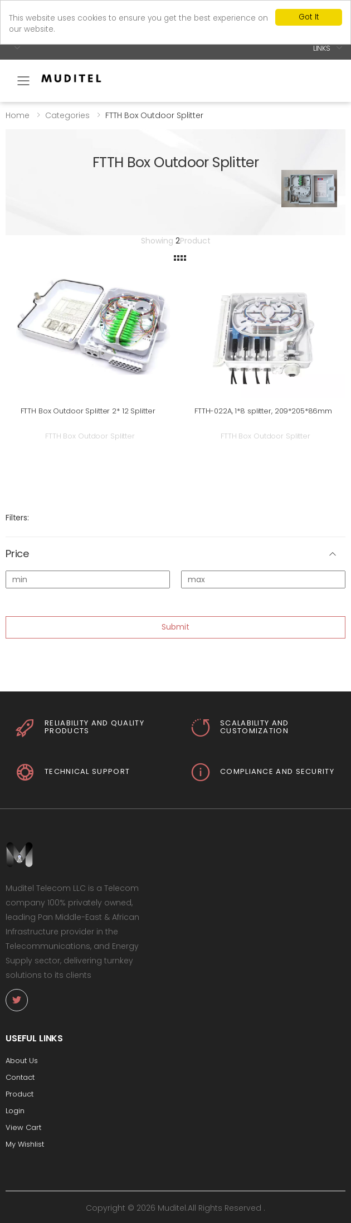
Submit (175, 626)
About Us (22, 1060)
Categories (67, 114)
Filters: (17, 517)
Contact (20, 1077)
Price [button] (17, 554)
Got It (309, 17)
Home (18, 114)
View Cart (23, 1127)
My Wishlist (25, 1144)
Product (19, 1094)
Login (15, 1110)
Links (321, 47)
